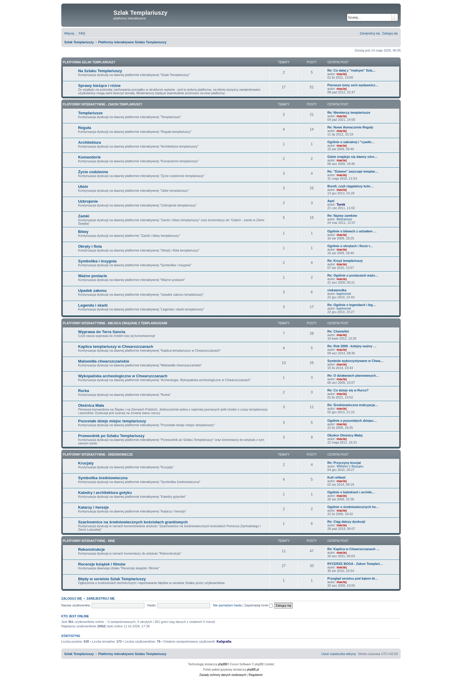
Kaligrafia (224, 641)
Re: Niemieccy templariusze (348, 112)
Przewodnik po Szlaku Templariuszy (111, 436)
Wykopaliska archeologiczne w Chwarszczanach (122, 376)
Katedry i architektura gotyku (105, 492)
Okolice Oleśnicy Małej (344, 435)
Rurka (83, 390)
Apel (330, 201)
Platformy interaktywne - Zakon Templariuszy (102, 104)
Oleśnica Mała (91, 405)
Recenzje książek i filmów (102, 564)
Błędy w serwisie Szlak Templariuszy (112, 579)
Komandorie (89, 157)
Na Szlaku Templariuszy (100, 71)
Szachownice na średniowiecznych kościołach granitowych (133, 522)
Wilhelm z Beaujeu (349, 466)
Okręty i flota (90, 246)
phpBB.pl (253, 669)
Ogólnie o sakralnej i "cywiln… (350, 142)
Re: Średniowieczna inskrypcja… (352, 405)
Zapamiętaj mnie (258, 605)
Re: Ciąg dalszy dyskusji (346, 521)
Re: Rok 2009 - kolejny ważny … (352, 346)
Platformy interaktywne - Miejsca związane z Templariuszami (115, 323)
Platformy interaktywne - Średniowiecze (98, 454)
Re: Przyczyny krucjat (344, 462)
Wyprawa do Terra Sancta (101, 332)
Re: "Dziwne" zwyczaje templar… (352, 171)
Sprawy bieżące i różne (99, 85)
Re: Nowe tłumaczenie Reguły (350, 127)
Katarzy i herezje (93, 507)
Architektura (89, 142)
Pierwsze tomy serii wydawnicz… (353, 85)
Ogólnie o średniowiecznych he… (353, 507)
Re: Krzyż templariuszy (345, 260)
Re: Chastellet (338, 331)
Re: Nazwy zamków (342, 215)
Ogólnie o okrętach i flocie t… (350, 246)
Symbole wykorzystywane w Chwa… (355, 361)
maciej (341, 74)
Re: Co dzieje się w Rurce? (348, 390)
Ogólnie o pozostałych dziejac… (352, 420)
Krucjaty (86, 463)
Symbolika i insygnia (97, 261)
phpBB (222, 664)
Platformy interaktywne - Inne (89, 541)
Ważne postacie (92, 276)
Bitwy (83, 231)
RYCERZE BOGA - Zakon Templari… (355, 563)
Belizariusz (344, 219)
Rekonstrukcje (91, 549)
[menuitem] (82, 33)
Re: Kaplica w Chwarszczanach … (353, 549)
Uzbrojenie (88, 201)
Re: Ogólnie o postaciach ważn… (352, 275)
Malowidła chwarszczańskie (103, 361)
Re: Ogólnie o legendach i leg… (351, 305)
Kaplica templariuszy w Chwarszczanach (115, 346)
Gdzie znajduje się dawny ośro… (352, 156)
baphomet (343, 293)
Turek (340, 204)
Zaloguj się (71, 598)
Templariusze (90, 113)
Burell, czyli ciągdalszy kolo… (350, 186)
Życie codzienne (93, 172)
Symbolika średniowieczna (103, 478)
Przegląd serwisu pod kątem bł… (352, 578)
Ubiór (83, 186)
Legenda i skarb (93, 305)
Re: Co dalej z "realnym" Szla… (351, 70)
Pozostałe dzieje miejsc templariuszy (112, 421)
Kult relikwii (336, 477)
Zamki (83, 216)
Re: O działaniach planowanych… (353, 375)
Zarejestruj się (100, 598)
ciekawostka (336, 290)
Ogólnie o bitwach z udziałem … (352, 231)
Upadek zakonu (92, 290)
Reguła (84, 127)
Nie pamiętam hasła (227, 605)
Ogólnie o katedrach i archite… (351, 492)
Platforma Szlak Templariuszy (89, 62)
